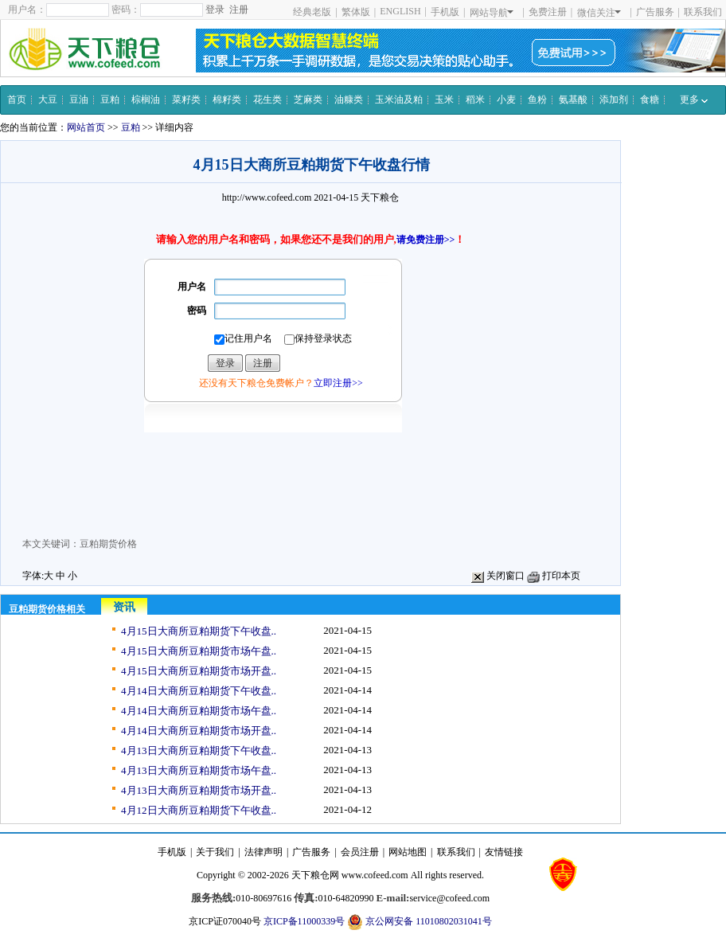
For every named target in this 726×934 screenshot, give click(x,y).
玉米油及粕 (399, 99)
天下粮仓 (380, 197)
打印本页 (553, 575)
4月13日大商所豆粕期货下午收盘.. (198, 750)
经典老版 (312, 12)
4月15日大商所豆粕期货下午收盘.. (198, 631)
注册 (238, 9)
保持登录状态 (318, 339)
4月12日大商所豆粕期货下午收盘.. (198, 810)
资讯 (124, 607)
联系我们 (703, 12)
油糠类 (348, 99)
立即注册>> (338, 383)
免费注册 (548, 12)
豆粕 (109, 99)
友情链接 (504, 852)
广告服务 (655, 12)
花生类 (267, 99)
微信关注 (599, 12)
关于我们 (215, 852)
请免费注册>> (425, 239)
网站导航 (491, 12)
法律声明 (263, 852)
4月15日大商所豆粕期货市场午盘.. (198, 651)
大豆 (47, 99)
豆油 (78, 99)
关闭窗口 (498, 575)
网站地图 (407, 852)
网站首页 (86, 127)
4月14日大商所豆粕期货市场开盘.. (198, 731)
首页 (16, 99)
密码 (196, 310)
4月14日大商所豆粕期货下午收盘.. (198, 691)
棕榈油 (145, 99)
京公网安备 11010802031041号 (419, 922)
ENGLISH (400, 11)
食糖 (649, 99)
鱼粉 (537, 99)
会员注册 (360, 852)
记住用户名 (243, 339)
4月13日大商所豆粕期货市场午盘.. (198, 770)
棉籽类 (227, 99)
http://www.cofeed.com (267, 197)
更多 (694, 99)
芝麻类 (308, 99)
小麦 (506, 99)
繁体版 (356, 12)
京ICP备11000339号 (304, 921)
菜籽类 (186, 99)
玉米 (444, 99)
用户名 (192, 286)
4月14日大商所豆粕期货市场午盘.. (198, 711)
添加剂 (613, 99)
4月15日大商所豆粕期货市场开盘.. (198, 671)
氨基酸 (573, 99)
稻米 (475, 99)
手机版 (445, 12)
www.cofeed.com (375, 875)
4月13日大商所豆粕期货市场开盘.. (198, 790)
